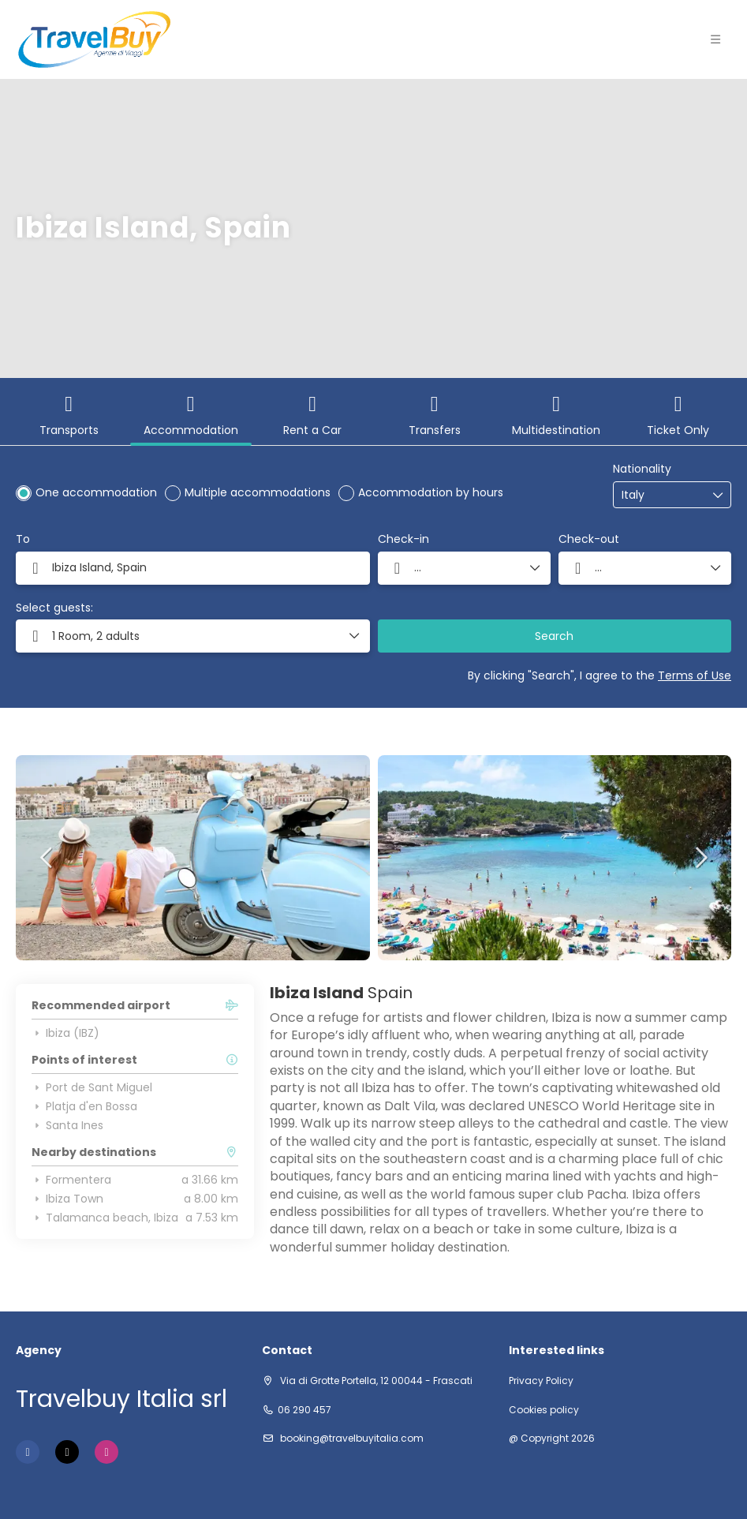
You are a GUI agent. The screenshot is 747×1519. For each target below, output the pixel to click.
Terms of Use (694, 675)
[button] (193, 636)
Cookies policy (544, 1410)
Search (554, 636)
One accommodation (96, 492)
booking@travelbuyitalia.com (351, 1438)
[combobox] (661, 495)
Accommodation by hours (430, 492)
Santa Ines (67, 1125)
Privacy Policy (541, 1381)
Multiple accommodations (258, 492)
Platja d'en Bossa (84, 1106)
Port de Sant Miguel (92, 1087)
